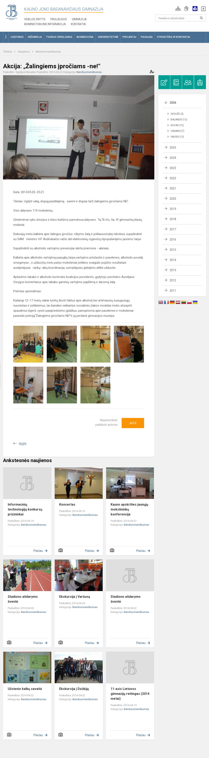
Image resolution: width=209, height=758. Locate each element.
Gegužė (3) (177, 113)
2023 (173, 168)
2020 (173, 198)
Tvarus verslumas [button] (59, 36)
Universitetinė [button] (108, 36)
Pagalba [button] (147, 36)
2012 (173, 280)
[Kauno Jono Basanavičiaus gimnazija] (11, 12)
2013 (173, 270)
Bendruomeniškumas (48, 51)
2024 (173, 157)
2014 (173, 260)
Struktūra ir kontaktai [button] (173, 36)
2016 (173, 239)
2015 (173, 249)
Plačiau (38, 550)
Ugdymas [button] (17, 36)
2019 (173, 208)
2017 (173, 229)
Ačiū (132, 423)
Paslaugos (58, 19)
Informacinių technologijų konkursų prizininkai (25, 509)
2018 (173, 219)
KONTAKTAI (78, 24)
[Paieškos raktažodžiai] (180, 18)
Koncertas (67, 504)
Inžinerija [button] (35, 36)
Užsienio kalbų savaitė (25, 689)
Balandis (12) (179, 119)
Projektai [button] (129, 36)
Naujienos (24, 51)
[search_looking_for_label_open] (201, 18)
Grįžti (22, 444)
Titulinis (8, 51)
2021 (173, 188)
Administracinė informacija (45, 24)
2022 (173, 178)
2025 (173, 147)
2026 (173, 102)
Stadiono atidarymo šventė (23, 599)
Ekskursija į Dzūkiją (74, 689)
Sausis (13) (177, 136)
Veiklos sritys (35, 19)
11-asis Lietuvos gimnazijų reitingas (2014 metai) (130, 694)
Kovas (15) (177, 125)
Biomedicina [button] (85, 36)
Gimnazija (79, 19)
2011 (173, 290)
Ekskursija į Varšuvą (74, 597)
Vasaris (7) (177, 131)
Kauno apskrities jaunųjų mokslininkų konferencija (129, 509)
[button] (178, 8)
